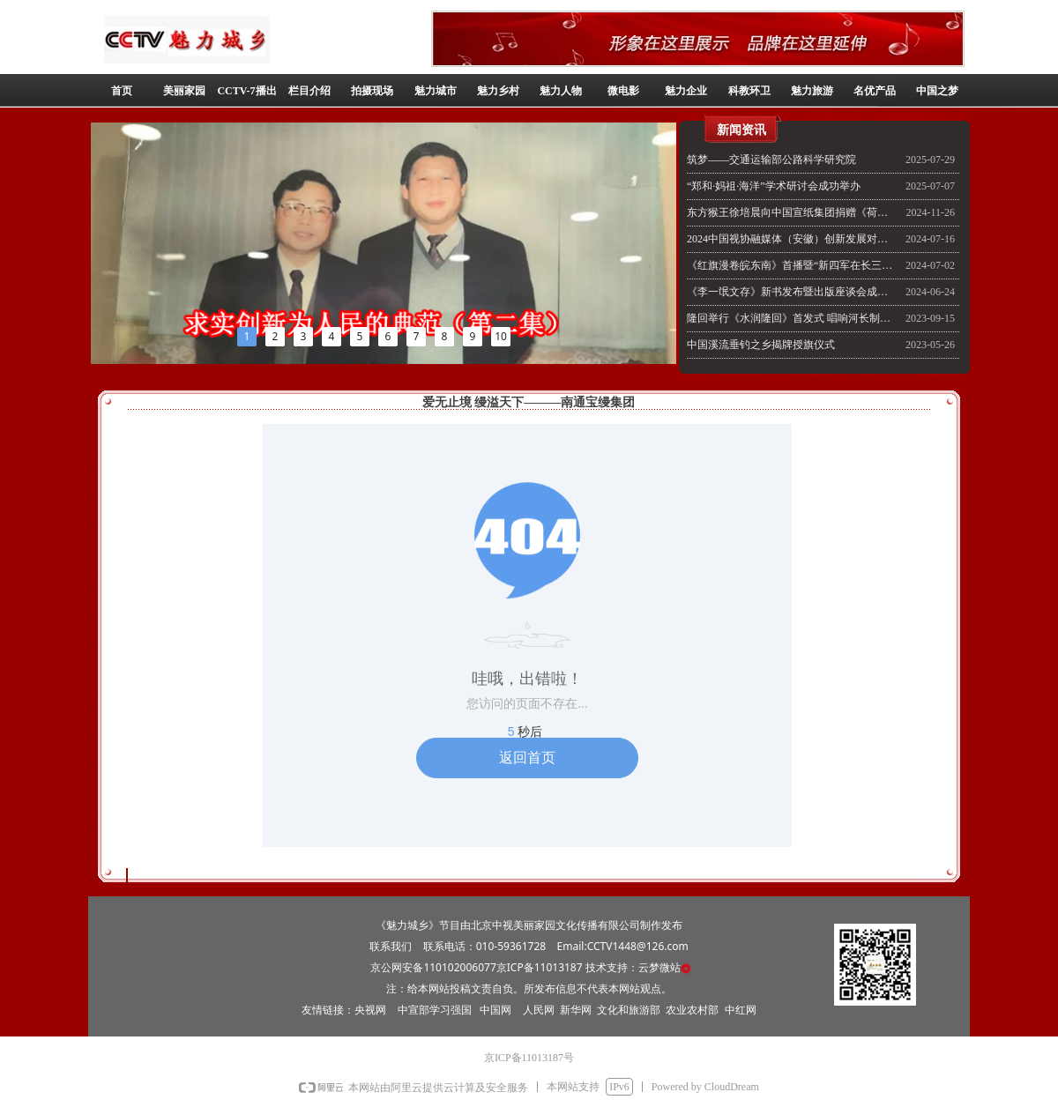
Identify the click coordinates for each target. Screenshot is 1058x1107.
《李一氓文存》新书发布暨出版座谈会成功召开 (792, 292)
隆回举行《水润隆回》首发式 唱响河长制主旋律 (792, 318)
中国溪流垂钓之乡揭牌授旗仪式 (761, 344)
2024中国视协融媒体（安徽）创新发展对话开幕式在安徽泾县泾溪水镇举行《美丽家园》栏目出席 (792, 239)
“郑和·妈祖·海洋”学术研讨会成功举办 (774, 186)
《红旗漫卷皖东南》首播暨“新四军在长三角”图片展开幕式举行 (792, 265)
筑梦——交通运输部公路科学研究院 (771, 159)
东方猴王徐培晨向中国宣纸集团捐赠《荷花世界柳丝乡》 (792, 212)
